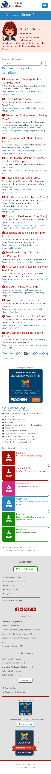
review (5, 94)
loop (22, 279)
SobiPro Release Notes (14, 419)
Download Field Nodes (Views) (23, 177)
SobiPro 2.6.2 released (11, 675)
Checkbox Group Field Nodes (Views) (27, 197)
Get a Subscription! (25, 569)
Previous (13, 354)
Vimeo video (10, 428)
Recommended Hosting (15, 692)
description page (10, 46)
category (11, 127)
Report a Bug (10, 688)
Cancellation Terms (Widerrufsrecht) (17, 634)
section (19, 130)
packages (21, 262)
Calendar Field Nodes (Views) (22, 300)
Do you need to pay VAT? (12, 646)
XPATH (5, 192)
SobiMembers (22, 483)
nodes (16, 108)
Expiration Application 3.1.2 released (17, 667)
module (18, 170)
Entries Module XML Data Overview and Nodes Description (24, 159)
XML (4, 111)
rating (39, 91)
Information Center (17, 14)
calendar (11, 325)
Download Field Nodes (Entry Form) (26, 216)
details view (30, 91)
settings (30, 262)
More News (26, 680)
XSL (9, 111)
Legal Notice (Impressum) (12, 622)
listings (32, 127)
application (12, 91)
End (45, 354)
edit (14, 150)
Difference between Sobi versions (19, 436)
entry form (22, 150)
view (35, 189)
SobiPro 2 (20, 453)
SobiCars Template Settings (22, 286)
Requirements (10, 422)
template (13, 94)
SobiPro (11, 358)
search (24, 108)
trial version (26, 46)
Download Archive (13, 600)
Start (5, 354)
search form (19, 345)
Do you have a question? (15, 581)
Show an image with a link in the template (23, 425)
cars (9, 292)
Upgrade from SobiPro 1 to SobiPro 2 (21, 433)
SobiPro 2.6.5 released (11, 659)
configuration (19, 292)
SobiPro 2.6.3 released (11, 671)
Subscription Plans (13, 577)
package (11, 262)
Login (7, 593)
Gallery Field (21, 499)
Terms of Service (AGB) (11, 626)
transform (41, 108)
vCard (21, 94)
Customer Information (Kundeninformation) (19, 638)
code (21, 91)
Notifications (22, 529)
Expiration (21, 514)
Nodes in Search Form (18, 99)
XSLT (14, 111)
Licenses (6, 642)
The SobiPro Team (13, 589)
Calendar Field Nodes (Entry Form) (25, 316)
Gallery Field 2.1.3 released (13, 663)
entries (10, 170)
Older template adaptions (15, 430)
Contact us (9, 585)
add (9, 150)
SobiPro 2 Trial (23, 468)
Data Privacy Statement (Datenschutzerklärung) (22, 630)
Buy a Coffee (25, 724)
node (9, 108)
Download (17, 225)
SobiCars (39, 292)
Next (40, 354)
